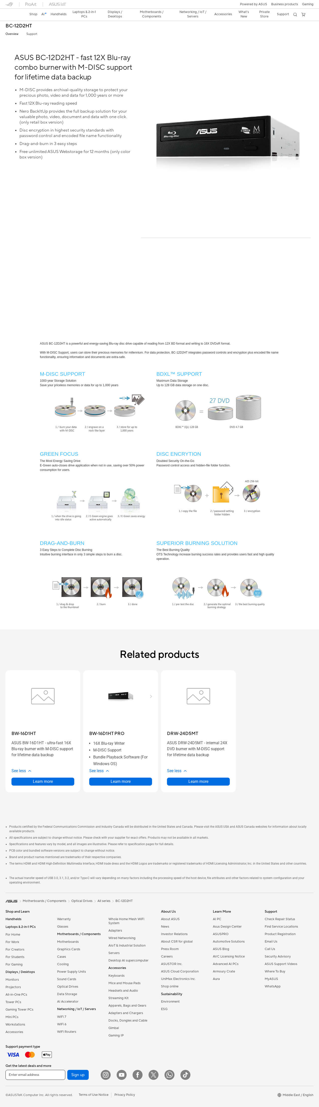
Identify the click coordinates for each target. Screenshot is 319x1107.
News (165, 927)
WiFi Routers (66, 1032)
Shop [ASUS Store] (33, 14)
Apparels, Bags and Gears (127, 1006)
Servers (114, 953)
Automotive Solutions (229, 942)
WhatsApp (273, 986)
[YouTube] (122, 1075)
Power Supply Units (71, 972)
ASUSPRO (221, 934)
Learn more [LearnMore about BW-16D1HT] (43, 781)
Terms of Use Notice (93, 1095)
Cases (61, 957)
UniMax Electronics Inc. (178, 979)
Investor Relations (174, 934)
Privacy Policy (124, 1095)
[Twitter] (154, 1075)
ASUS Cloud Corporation (180, 971)
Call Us (270, 949)
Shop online (169, 986)
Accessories (14, 1032)
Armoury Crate (224, 971)
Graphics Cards (68, 949)
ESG (164, 1009)
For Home (12, 935)
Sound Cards (66, 979)
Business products (284, 4)
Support (31, 34)
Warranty (64, 919)
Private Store (264, 14)
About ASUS (170, 919)
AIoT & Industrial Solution (127, 946)
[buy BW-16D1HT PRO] (106, 733)
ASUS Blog (221, 949)
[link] (13, 14)
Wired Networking (122, 938)
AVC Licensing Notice (229, 957)
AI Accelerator (68, 1002)
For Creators (14, 950)
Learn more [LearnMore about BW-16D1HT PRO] (121, 781)
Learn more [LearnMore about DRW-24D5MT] (198, 781)
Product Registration (280, 934)
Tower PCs (13, 1002)
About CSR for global (177, 942)
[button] (308, 4)
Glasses (62, 927)
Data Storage (67, 994)
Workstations (15, 1025)
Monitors (12, 980)
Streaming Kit (118, 998)
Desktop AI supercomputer (128, 960)
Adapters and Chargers (125, 1013)
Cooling (63, 964)
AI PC (217, 919)
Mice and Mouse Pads (124, 983)
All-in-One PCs (16, 995)
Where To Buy (275, 971)
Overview (11, 34)
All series (103, 901)
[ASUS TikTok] (185, 1075)
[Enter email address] (35, 1075)
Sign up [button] (78, 1074)
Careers (167, 957)
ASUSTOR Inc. (171, 964)
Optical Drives (67, 987)
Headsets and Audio (123, 991)
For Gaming (14, 964)
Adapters (115, 931)
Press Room (170, 949)
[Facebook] (138, 1075)
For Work (12, 942)
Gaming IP (116, 1035)
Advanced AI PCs (226, 964)
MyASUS (271, 979)
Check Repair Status (280, 919)
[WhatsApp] (169, 1075)
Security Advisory (278, 957)
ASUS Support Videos (281, 964)
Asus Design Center (227, 927)
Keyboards (116, 976)
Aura (216, 979)
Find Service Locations (281, 927)
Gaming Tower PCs (19, 1010)
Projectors (13, 987)
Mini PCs (11, 1017)
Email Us (271, 942)
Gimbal (113, 1028)
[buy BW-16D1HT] (23, 733)
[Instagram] (106, 1075)
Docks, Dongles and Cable (127, 1021)
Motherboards (68, 942)
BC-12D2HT (18, 26)
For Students (14, 957)
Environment (170, 1002)
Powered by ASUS (253, 4)
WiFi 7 (61, 1017)
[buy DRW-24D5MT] (182, 733)
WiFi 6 (61, 1024)
